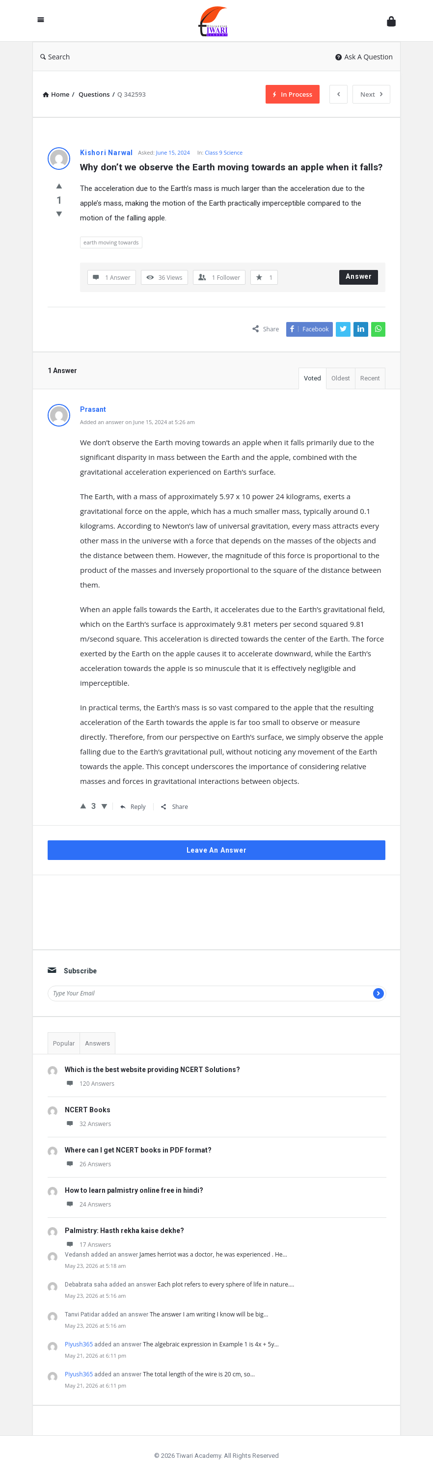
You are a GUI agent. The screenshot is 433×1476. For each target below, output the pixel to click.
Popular (64, 1043)
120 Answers (89, 1083)
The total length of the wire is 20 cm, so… (199, 1374)
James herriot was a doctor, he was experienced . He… (213, 1254)
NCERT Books (87, 1110)
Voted (312, 378)
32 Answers (88, 1124)
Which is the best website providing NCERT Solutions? (152, 1069)
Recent (370, 378)
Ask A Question (364, 56)
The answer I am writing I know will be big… (209, 1314)
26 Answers (88, 1164)
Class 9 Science (224, 152)
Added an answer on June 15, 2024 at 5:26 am (137, 422)
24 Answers (88, 1204)
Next (371, 94)
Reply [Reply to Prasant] (133, 807)
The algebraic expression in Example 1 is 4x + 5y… (211, 1344)
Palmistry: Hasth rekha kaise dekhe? (124, 1230)
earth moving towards (111, 242)
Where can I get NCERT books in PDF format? (138, 1150)
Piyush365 (79, 1344)
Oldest (340, 378)
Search (55, 56)
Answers (97, 1043)
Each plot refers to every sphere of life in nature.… (226, 1284)
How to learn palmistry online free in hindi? (134, 1190)
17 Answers (88, 1244)
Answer (359, 276)
